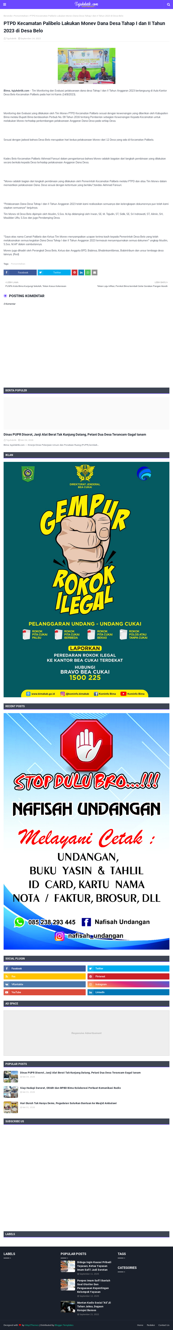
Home (140, 1325)
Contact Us (163, 1325)
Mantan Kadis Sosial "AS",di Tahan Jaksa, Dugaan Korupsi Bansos (94, 1306)
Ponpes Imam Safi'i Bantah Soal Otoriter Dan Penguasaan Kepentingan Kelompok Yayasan (93, 1286)
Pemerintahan (21, 15)
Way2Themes (32, 1325)
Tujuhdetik (11, 38)
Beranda (8, 15)
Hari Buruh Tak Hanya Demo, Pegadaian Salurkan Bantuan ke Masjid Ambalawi (68, 1103)
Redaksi (151, 1325)
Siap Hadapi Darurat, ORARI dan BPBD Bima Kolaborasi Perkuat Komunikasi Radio (70, 1087)
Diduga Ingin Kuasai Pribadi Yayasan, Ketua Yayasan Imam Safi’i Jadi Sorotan (94, 1266)
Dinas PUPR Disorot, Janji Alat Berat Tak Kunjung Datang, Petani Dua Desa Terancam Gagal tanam (75, 434)
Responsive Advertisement (86, 1033)
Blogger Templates (64, 1325)
